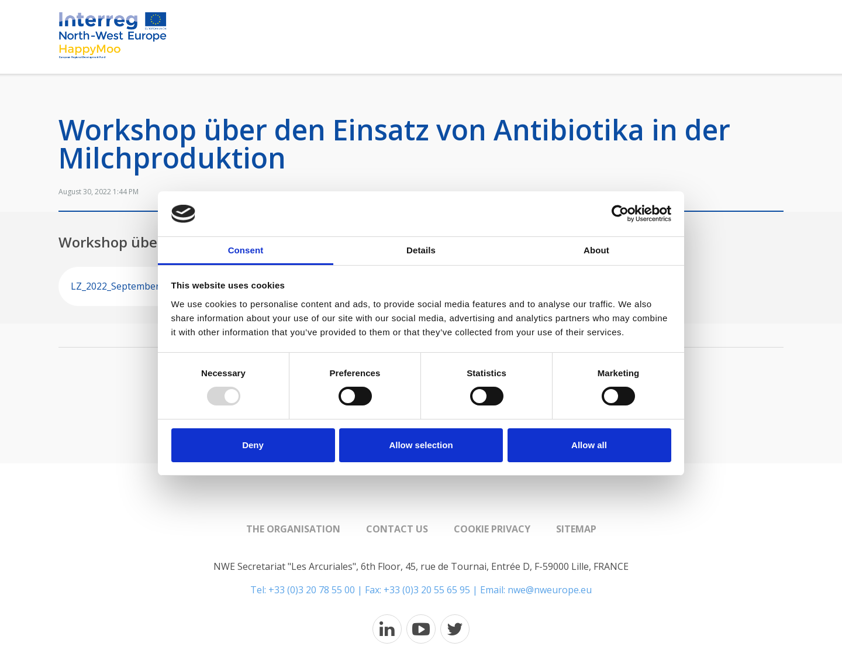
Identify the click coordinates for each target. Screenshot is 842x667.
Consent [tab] (246, 250)
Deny (253, 445)
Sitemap (576, 528)
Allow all (589, 445)
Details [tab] (421, 250)
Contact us (397, 528)
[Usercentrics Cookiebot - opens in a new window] (620, 213)
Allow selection (421, 445)
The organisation (293, 528)
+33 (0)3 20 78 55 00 (311, 589)
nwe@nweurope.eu (550, 589)
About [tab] (596, 250)
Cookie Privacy (492, 528)
